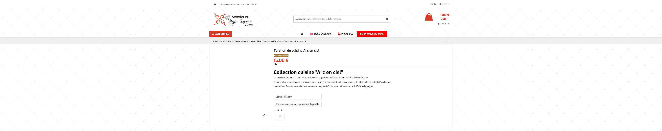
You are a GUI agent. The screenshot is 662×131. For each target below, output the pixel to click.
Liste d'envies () (440, 4)
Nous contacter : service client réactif (239, 4)
